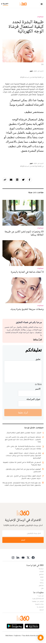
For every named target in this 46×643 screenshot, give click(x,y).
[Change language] (5, 4)
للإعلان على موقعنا (38, 601)
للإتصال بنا (40, 607)
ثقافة (42, 577)
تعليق (38, 359)
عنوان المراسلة (33, 399)
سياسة (41, 568)
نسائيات (40, 16)
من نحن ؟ (41, 596)
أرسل (23, 540)
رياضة (42, 582)
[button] (41, 638)
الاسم (37, 388)
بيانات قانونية (39, 604)
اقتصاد (41, 571)
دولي (42, 588)
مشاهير (41, 585)
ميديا (42, 580)
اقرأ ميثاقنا (37, 339)
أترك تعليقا (23, 412)
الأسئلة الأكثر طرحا (38, 598)
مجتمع (41, 574)
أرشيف (41, 610)
